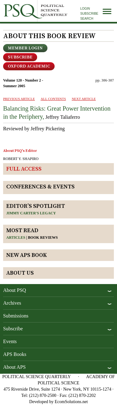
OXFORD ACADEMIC (29, 66)
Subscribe (89, 13)
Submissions (15, 315)
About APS (14, 367)
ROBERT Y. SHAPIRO (20, 159)
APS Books (14, 354)
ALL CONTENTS (53, 99)
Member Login (25, 48)
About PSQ (14, 290)
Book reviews (43, 237)
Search (86, 18)
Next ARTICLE (84, 99)
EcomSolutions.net (71, 401)
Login (85, 8)
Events (10, 341)
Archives (12, 303)
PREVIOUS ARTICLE (19, 99)
